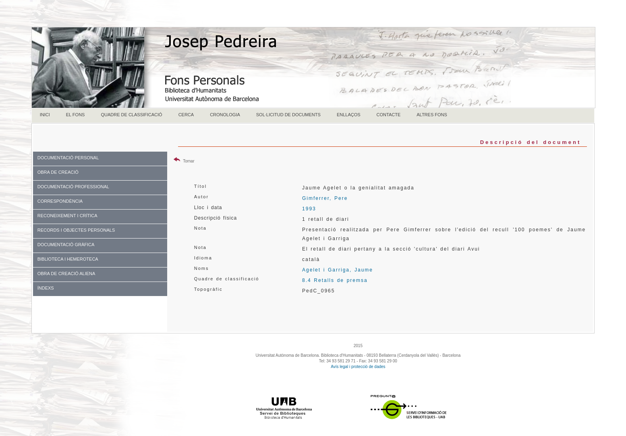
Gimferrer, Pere (325, 198)
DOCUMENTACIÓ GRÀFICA (66, 244)
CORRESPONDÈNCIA (60, 201)
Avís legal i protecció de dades (358, 366)
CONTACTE (389, 114)
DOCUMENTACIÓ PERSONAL (68, 157)
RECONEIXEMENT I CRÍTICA (67, 215)
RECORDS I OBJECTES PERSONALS (76, 230)
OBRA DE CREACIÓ (58, 172)
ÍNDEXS (45, 288)
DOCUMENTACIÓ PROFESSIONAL (73, 186)
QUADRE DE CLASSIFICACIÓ (131, 114)
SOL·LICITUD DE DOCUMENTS (288, 114)
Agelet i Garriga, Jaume (337, 270)
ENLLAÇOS (349, 114)
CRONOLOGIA (225, 114)
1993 (309, 209)
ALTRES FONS (432, 114)
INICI (45, 114)
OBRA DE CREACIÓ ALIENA (66, 273)
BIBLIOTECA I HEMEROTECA (67, 259)
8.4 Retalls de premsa (335, 280)
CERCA (186, 114)
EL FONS (75, 114)
